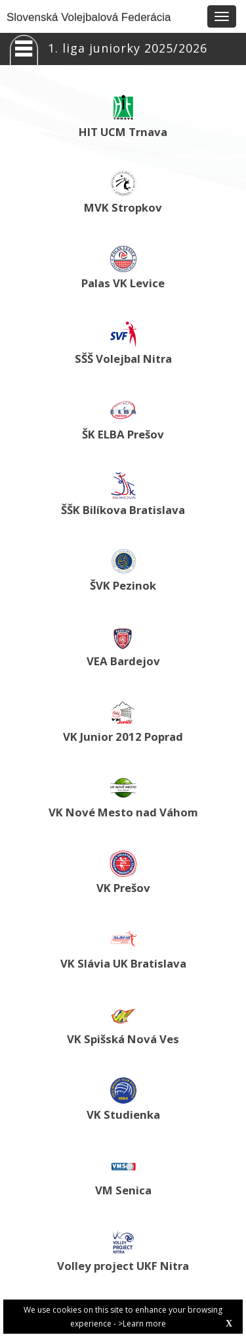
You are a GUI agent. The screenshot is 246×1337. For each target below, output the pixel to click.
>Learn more (142, 1323)
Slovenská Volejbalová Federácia (89, 17)
